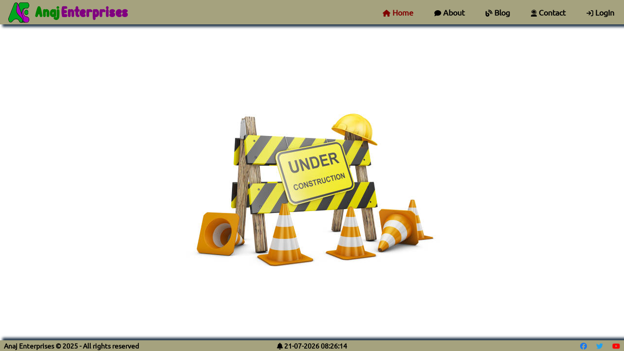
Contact (548, 12)
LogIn (600, 12)
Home (398, 12)
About (449, 12)
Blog (498, 12)
